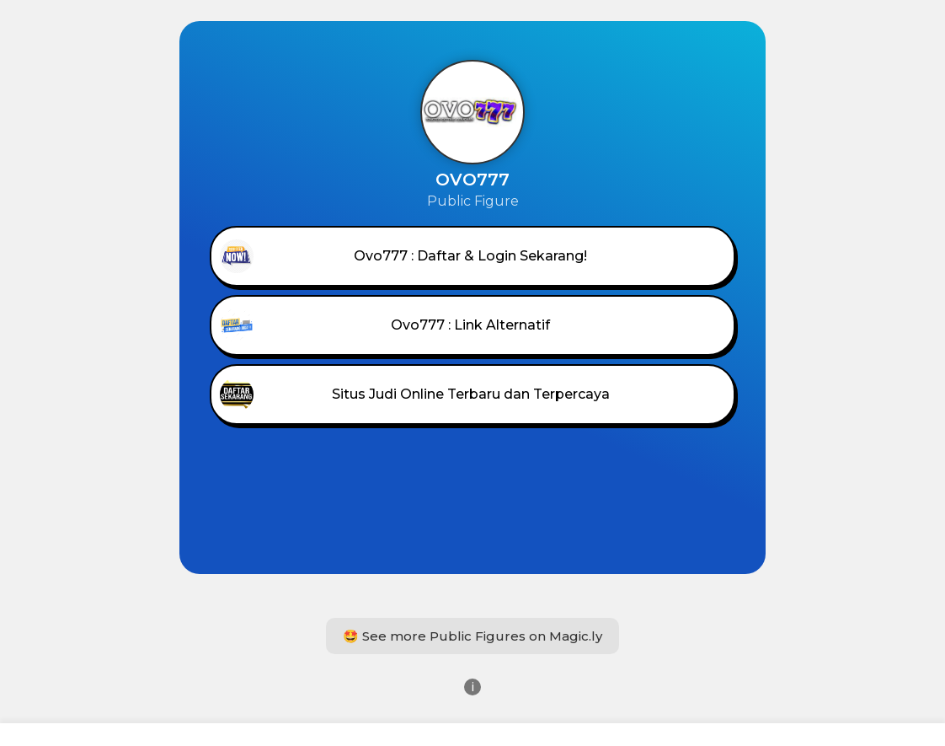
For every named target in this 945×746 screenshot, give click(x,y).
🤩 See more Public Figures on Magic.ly (472, 636)
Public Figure (473, 201)
